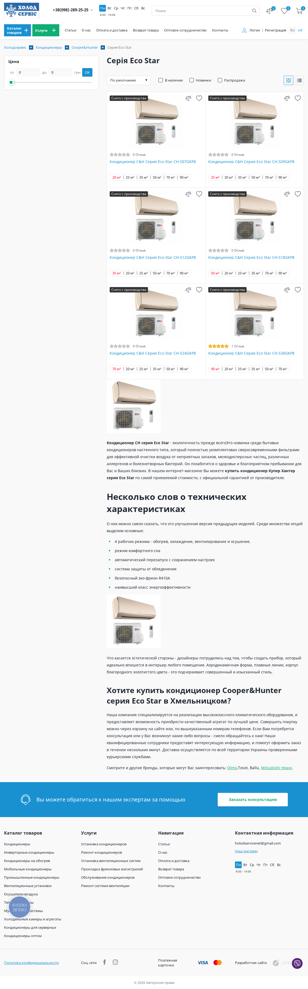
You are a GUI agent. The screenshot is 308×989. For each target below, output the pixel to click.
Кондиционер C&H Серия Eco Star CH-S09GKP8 (251, 161)
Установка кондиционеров (103, 844)
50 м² (157, 177)
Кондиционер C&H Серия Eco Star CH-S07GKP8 (153, 161)
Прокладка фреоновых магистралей (112, 869)
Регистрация (275, 30)
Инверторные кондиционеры (29, 852)
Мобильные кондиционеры (27, 869)
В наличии (174, 80)
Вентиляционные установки (27, 885)
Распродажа (234, 80)
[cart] (299, 11)
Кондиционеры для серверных (30, 927)
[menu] (17, 30)
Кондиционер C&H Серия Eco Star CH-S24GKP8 (153, 353)
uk (300, 30)
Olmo (232, 767)
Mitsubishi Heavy (276, 767)
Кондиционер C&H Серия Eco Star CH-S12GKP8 (153, 257)
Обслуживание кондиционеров (107, 877)
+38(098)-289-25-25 (70, 9)
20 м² (116, 177)
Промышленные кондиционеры (31, 877)
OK (87, 72)
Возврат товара (146, 30)
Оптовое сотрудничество (185, 30)
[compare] (188, 98)
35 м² (143, 177)
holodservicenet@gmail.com (258, 843)
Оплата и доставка (111, 30)
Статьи (70, 30)
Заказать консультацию (253, 799)
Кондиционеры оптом (23, 935)
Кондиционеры (49, 47)
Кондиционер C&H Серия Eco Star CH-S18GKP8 (251, 257)
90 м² (184, 177)
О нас (86, 30)
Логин (255, 30)
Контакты (220, 30)
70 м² (170, 177)
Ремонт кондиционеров (101, 852)
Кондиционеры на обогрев (27, 860)
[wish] (199, 98)
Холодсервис (15, 47)
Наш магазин (246, 851)
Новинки (203, 80)
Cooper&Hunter (85, 47)
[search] (254, 11)
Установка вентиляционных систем (111, 860)
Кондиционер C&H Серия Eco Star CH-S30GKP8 (251, 353)
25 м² (130, 177)
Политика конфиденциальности (31, 962)
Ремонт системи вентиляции (105, 885)
